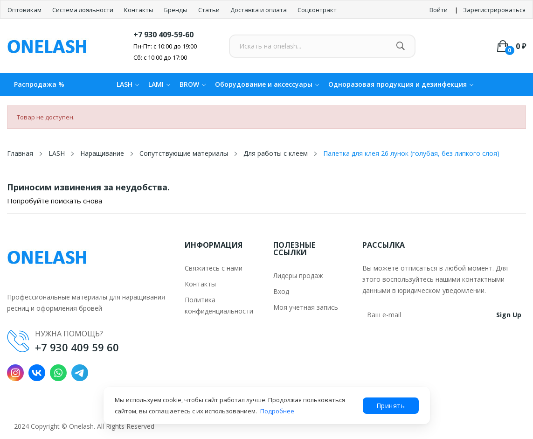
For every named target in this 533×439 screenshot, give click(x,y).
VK (36, 372)
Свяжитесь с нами (213, 268)
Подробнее (277, 411)
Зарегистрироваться (494, 10)
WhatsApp (58, 372)
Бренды (176, 10)
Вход (281, 291)
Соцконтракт (317, 10)
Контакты (139, 10)
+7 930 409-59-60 (163, 34)
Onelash (81, 426)
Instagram (15, 372)
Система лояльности (83, 10)
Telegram (79, 372)
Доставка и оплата (259, 10)
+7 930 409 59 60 (77, 347)
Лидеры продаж (298, 275)
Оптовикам (25, 10)
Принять (390, 405)
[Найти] (400, 46)
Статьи (209, 10)
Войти (438, 10)
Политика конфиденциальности (219, 305)
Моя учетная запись (305, 307)
